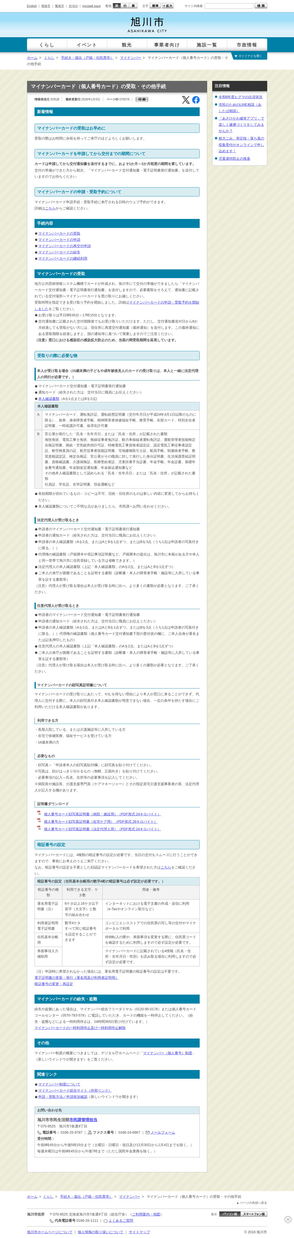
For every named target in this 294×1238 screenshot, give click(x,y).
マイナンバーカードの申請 (59, 240)
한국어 (73, 6)
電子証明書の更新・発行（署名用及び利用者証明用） (77, 978)
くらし (49, 58)
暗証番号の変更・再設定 (54, 984)
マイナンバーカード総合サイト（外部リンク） (75, 1090)
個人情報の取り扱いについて (100, 1232)
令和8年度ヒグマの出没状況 (241, 97)
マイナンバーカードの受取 (59, 233)
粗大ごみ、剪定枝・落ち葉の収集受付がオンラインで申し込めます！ (241, 144)
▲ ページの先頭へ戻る (251, 1203)
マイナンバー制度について (59, 1084)
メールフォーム (163, 1132)
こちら (50, 208)
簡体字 (45, 6)
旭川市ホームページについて (50, 1232)
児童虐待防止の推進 (234, 159)
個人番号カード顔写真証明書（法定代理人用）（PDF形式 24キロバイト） (99, 829)
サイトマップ (139, 1232)
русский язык (92, 6)
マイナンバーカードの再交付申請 (64, 246)
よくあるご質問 (121, 1221)
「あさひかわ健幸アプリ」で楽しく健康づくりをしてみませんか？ (241, 124)
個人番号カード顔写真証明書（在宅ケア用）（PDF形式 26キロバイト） (97, 822)
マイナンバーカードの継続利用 (62, 258)
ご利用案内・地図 (146, 1214)
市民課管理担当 (83, 1120)
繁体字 (59, 6)
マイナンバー (130, 58)
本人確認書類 (48, 399)
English (32, 6)
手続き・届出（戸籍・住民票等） (87, 58)
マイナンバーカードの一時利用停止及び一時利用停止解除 (80, 1028)
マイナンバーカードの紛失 (59, 252)
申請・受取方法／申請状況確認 (62, 1097)
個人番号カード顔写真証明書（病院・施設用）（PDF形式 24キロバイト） (99, 814)
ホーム (32, 58)
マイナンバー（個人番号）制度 (167, 1053)
